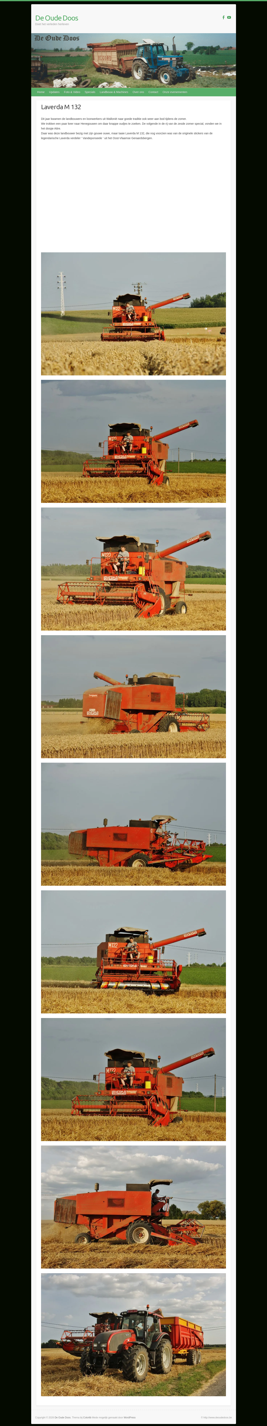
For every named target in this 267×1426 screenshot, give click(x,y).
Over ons (138, 92)
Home (41, 92)
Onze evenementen (175, 92)
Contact (153, 92)
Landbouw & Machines (114, 92)
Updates (54, 92)
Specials (90, 92)
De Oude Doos (56, 18)
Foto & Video (72, 92)
